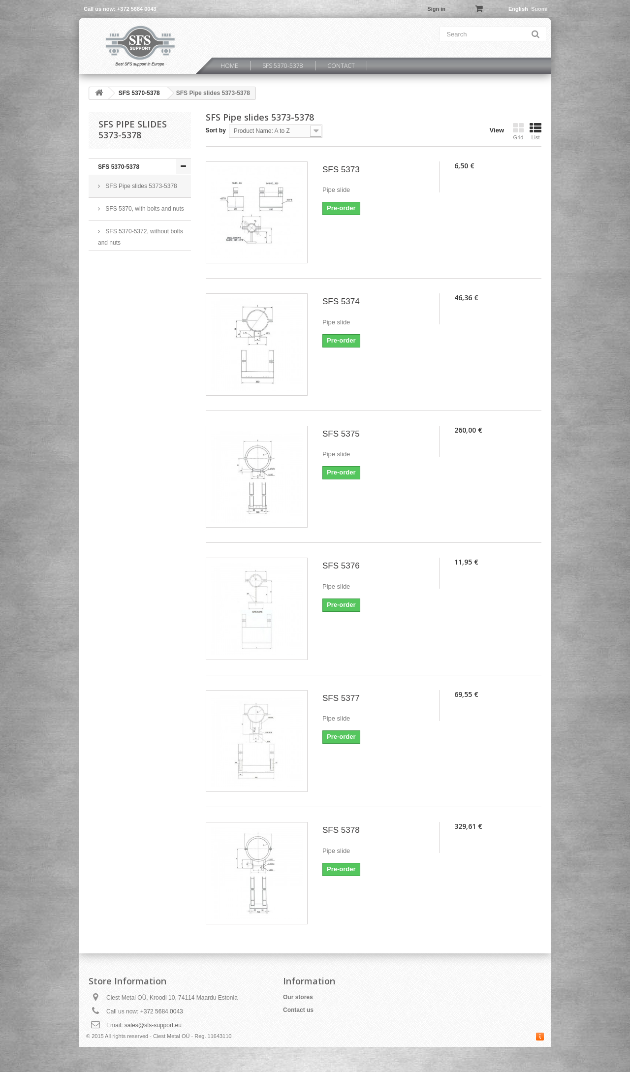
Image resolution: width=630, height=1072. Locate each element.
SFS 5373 (341, 169)
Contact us (298, 1010)
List (535, 131)
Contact (341, 66)
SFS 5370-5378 (282, 66)
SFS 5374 (341, 301)
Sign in (436, 9)
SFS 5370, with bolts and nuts (144, 208)
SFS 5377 (341, 698)
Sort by (216, 130)
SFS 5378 (341, 830)
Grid (518, 131)
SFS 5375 (341, 434)
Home (229, 66)
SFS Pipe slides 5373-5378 (140, 186)
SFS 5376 (341, 565)
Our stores (298, 997)
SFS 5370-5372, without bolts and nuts (140, 237)
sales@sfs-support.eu (153, 1025)
